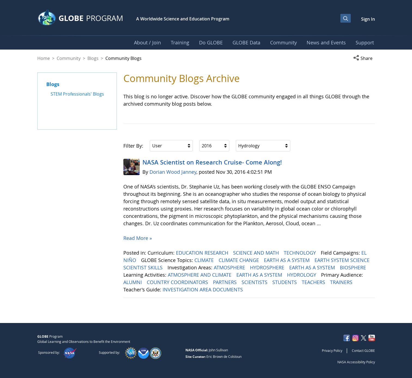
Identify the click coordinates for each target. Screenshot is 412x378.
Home (43, 58)
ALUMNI (133, 282)
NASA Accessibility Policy (356, 362)
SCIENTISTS (255, 282)
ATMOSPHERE (230, 267)
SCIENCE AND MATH (256, 252)
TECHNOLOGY (300, 252)
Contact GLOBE (363, 350)
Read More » (137, 238)
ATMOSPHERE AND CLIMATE (200, 275)
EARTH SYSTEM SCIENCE (343, 260)
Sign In (368, 19)
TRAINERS (342, 282)
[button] (364, 58)
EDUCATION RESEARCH (203, 252)
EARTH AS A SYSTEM (287, 260)
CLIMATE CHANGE (239, 260)
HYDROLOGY (302, 275)
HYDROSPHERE (268, 267)
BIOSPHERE (353, 267)
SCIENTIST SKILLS (143, 267)
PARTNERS (225, 282)
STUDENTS (285, 282)
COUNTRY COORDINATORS (178, 282)
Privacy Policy (332, 350)
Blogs (93, 58)
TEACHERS (314, 282)
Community (69, 58)
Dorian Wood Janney (172, 172)
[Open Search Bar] (345, 18)
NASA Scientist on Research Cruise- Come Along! (212, 162)
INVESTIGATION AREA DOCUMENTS (203, 289)
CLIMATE (204, 260)
